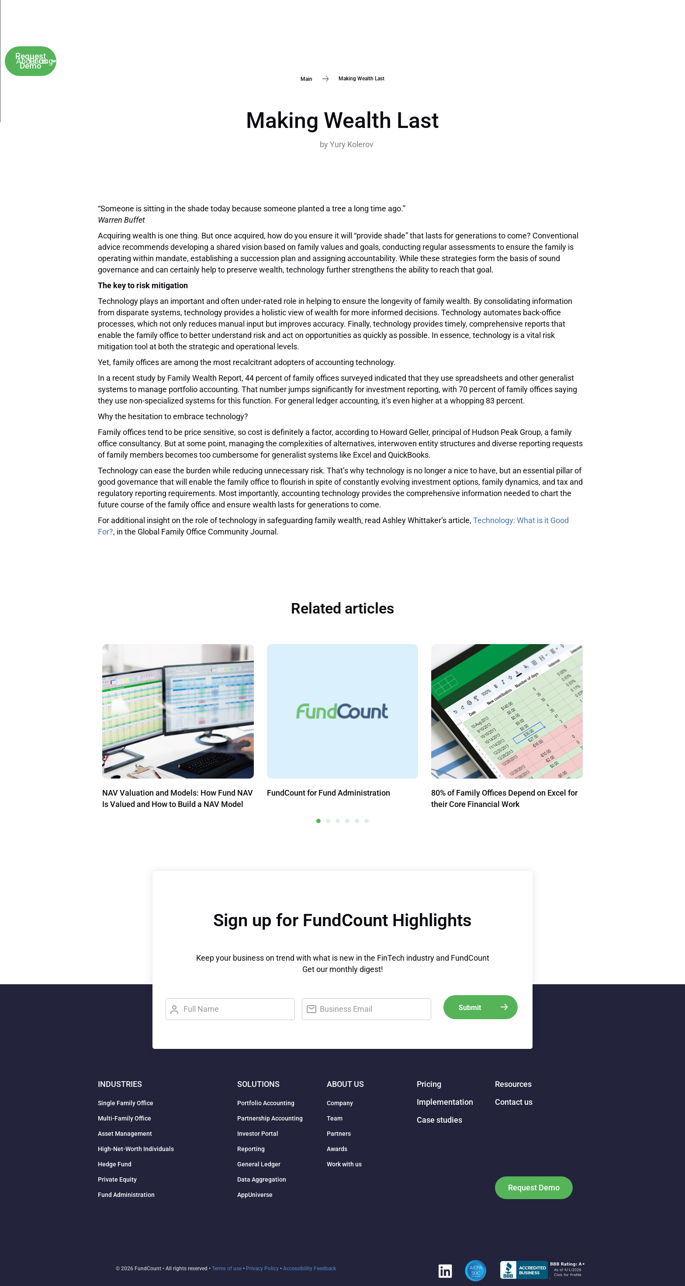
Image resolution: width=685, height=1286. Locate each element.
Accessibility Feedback (309, 1268)
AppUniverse (255, 1194)
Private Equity (117, 1179)
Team (334, 1118)
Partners (339, 1133)
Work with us (344, 1164)
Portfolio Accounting (265, 1103)
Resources (378, 15)
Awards (337, 1148)
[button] (515, 27)
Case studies (257, 15)
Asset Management (125, 1133)
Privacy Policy (262, 1268)
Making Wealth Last (342, 120)
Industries (204, 38)
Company (340, 1103)
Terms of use (227, 1268)
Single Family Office (125, 1103)
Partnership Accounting (270, 1118)
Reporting (251, 1148)
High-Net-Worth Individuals (136, 1148)
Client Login (562, 26)
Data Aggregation (261, 1179)
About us (318, 15)
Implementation (371, 38)
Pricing (314, 38)
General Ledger (258, 1164)
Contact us (435, 38)
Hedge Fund (114, 1164)
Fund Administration (126, 1194)
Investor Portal (257, 1133)
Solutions (264, 38)
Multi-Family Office (124, 1118)
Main (306, 79)
